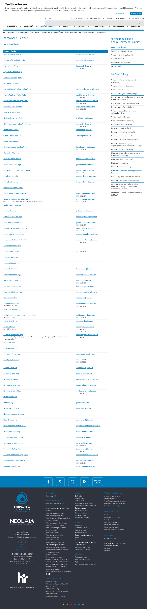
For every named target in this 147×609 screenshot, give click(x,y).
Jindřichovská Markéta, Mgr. (14, 205)
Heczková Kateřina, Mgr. (12, 141)
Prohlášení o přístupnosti (112, 517)
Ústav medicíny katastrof (121, 117)
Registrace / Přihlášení (82, 560)
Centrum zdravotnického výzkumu (125, 180)
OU (4, 32)
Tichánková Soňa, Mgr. (12, 432)
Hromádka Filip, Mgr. (11, 153)
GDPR (106, 515)
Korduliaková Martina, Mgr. (13, 234)
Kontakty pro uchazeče (82, 518)
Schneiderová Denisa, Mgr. (13, 385)
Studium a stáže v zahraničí (84, 535)
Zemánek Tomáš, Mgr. (11, 466)
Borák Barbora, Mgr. (11, 83)
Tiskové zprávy (109, 541)
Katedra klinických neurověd (123, 132)
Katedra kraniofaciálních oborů (124, 140)
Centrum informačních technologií (57, 591)
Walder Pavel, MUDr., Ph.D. (13, 443)
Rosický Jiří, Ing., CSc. (11, 360)
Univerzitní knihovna (52, 581)
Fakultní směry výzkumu (112, 496)
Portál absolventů (81, 557)
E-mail (109, 19)
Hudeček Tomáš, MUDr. (12, 159)
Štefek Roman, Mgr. (10, 420)
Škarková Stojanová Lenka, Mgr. (15, 414)
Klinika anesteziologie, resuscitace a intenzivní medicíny (125, 154)
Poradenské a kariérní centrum (56, 596)
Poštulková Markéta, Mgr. (13, 335)
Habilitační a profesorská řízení (114, 504)
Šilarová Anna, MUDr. (11, 408)
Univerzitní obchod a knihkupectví (57, 584)
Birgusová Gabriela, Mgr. (12, 72)
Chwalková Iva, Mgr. (11, 182)
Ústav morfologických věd (54, 516)
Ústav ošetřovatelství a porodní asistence (124, 81)
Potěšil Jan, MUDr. (10, 342)
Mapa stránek (77, 19)
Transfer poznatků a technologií (114, 501)
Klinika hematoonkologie (121, 167)
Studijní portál (119, 19)
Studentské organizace (82, 547)
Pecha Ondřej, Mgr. (10, 321)
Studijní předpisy (80, 545)
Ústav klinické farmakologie (123, 107)
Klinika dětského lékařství (122, 159)
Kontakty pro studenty (82, 550)
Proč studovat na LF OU (83, 510)
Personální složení (101, 32)
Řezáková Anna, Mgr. (11, 374)
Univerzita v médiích (111, 546)
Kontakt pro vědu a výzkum (113, 506)
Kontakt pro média (110, 538)
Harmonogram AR (81, 533)
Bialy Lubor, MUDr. (10, 66)
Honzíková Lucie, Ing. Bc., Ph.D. (15, 147)
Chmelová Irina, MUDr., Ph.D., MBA (16, 170)
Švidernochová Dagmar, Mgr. (14, 426)
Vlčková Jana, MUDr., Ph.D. (13, 437)
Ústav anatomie (117, 90)
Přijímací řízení (79, 501)
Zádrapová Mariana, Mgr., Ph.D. (15, 455)
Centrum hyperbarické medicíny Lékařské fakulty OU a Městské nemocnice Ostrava (124, 186)
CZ (46, 19)
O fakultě (30, 26)
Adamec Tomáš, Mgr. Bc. (12, 54)
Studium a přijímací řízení (121, 51)
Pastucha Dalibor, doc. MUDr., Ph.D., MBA (19, 315)
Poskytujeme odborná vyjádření (114, 543)
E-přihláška (78, 496)
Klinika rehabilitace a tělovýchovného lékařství (79, 32)
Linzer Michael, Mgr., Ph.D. (13, 280)
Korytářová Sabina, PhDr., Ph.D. (15, 240)
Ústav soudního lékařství (121, 125)
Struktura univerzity (22, 32)
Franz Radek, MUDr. (11, 130)
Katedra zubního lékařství (122, 149)
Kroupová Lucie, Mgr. (11, 263)
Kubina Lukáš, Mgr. (10, 269)
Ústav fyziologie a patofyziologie (125, 103)
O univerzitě (10, 32)
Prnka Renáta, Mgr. (10, 348)
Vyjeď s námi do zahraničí (122, 55)
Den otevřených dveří (82, 513)
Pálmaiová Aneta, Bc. (11, 304)
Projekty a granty (110, 499)
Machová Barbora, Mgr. (12, 286)
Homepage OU (51, 496)
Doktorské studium (81, 508)
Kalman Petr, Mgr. (10, 211)
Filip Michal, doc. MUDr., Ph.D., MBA (16, 124)
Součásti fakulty (58, 32)
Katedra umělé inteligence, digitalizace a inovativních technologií (126, 145)
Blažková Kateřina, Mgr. (12, 78)
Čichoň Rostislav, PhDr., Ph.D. (14, 95)
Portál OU (78, 525)
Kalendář (107, 551)
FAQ (76, 562)
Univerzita (14, 26)
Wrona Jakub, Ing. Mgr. (12, 449)
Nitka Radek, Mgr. (10, 298)
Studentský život (80, 515)
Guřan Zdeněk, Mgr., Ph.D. (13, 136)
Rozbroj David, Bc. (10, 368)
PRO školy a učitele (110, 522)
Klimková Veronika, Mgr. (12, 217)
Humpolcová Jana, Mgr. (12, 165)
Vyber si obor (79, 498)
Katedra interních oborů (121, 128)
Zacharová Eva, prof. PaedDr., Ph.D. (17, 461)
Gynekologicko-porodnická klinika (125, 177)
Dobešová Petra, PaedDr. (12, 107)
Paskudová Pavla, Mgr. (12, 309)
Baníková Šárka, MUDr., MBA (14, 60)
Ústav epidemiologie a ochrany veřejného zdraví (124, 112)
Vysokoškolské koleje (53, 589)
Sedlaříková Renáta (10, 379)
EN (50, 19)
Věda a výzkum (117, 59)
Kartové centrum (51, 594)
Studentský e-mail (81, 528)
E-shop (106, 520)
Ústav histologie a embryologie (124, 94)
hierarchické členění (11, 44)
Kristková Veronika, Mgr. (12, 257)
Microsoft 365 (90, 19)
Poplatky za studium (81, 540)
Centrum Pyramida (52, 586)
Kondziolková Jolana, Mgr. (13, 223)
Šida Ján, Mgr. (8, 403)
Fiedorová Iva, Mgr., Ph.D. (13, 118)
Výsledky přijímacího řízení (83, 503)
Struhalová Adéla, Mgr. (12, 391)
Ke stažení (107, 548)
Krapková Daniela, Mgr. (12, 246)
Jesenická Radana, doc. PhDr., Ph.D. (16, 199)
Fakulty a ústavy (35, 32)
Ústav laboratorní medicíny (122, 121)
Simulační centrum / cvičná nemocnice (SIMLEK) (126, 194)
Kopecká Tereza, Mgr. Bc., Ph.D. (15, 228)
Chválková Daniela (10, 176)
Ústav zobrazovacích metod (123, 86)
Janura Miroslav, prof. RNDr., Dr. (15, 194)
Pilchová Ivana (9, 327)
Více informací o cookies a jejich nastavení (69, 10)
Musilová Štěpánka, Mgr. (12, 292)
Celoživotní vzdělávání (120, 63)
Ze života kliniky (117, 66)
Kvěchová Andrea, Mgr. (12, 275)
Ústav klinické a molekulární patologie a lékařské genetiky (127, 98)
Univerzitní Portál (136, 19)
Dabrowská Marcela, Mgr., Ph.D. (15, 101)
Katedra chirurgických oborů (123, 136)
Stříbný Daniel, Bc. (10, 397)
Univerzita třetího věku (111, 527)
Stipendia (78, 537)
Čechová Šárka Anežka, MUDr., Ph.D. (17, 89)
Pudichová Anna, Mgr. (11, 354)
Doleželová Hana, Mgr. (12, 112)
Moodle (102, 19)
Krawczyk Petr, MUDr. (11, 251)
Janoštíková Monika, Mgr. (13, 188)
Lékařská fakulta (47, 32)
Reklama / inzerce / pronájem (114, 530)
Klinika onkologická (119, 163)
